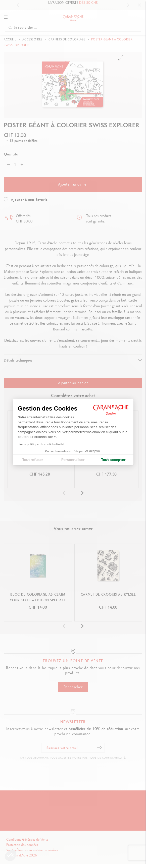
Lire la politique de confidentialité (41, 444)
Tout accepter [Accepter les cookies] (113, 460)
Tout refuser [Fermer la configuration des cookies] (32, 460)
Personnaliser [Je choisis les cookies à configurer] (73, 460)
